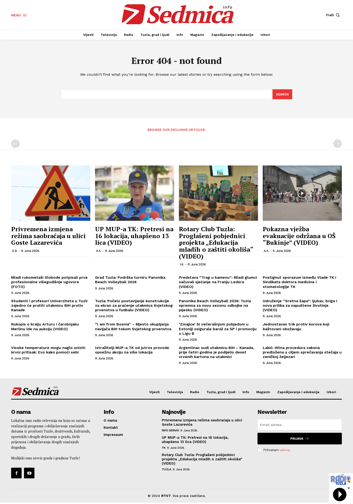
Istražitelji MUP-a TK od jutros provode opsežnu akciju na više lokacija (132, 351)
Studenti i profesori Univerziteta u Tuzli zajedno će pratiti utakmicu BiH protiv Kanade (49, 306)
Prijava (299, 440)
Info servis (170, 431)
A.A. (98, 252)
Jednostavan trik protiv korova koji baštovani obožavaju (296, 327)
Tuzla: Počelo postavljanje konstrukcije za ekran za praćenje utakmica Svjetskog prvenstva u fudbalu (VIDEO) (134, 306)
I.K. (182, 266)
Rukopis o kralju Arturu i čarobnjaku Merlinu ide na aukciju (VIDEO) (45, 327)
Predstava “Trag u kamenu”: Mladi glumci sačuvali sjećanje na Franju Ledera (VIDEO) (218, 283)
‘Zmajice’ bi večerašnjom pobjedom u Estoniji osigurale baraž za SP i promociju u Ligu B (218, 330)
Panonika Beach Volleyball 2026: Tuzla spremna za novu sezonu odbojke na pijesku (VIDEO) (215, 306)
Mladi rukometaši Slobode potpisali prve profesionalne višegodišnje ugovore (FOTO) (49, 283)
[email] (300, 426)
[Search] (282, 95)
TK (164, 449)
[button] (334, 15)
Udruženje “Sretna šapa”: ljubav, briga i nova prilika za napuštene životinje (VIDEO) (300, 306)
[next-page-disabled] (337, 145)
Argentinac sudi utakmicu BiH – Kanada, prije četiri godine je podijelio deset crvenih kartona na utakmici (216, 353)
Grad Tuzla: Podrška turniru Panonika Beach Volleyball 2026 (130, 281)
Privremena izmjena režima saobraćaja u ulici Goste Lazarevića (48, 237)
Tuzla (166, 470)
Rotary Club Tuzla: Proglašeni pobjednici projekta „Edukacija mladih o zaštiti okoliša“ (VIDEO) (216, 243)
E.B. (14, 252)
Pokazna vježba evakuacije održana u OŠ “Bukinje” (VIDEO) (299, 237)
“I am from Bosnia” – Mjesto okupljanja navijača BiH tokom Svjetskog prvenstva (133, 327)
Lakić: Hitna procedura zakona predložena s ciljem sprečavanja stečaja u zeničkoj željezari (302, 353)
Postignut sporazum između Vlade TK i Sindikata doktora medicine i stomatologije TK (299, 283)
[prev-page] (15, 145)
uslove (285, 451)
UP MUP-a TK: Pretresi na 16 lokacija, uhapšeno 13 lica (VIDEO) (134, 237)
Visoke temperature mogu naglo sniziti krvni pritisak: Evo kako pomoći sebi (48, 351)
